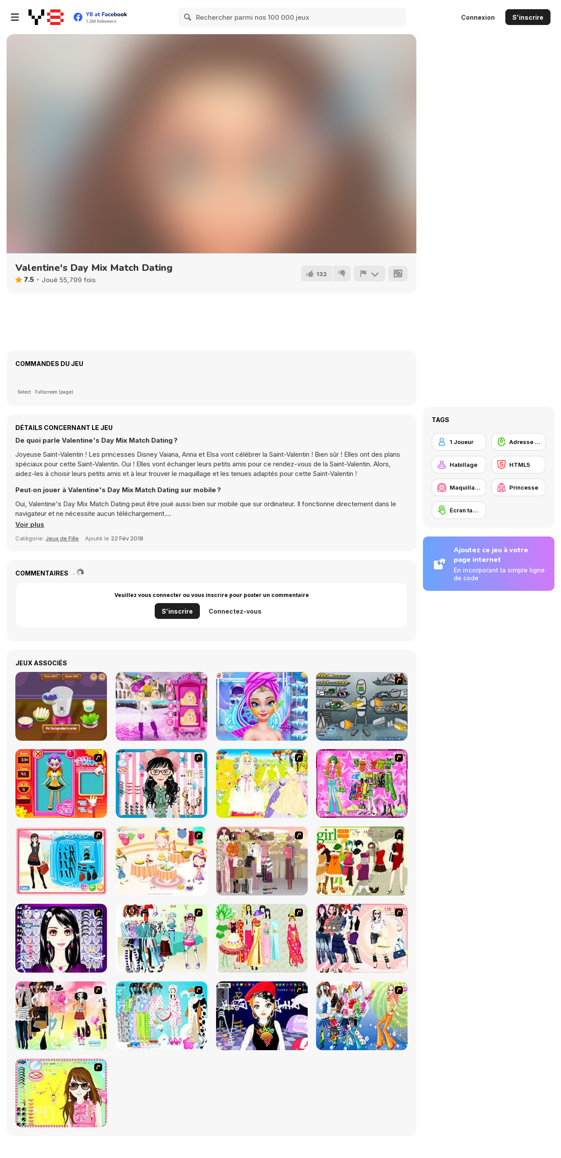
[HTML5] (518, 464)
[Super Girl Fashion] (362, 861)
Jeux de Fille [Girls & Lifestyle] (62, 538)
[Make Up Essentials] (61, 938)
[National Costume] (262, 938)
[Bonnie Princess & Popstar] (161, 706)
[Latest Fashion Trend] (362, 1015)
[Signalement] (369, 273)
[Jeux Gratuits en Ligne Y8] (46, 17)
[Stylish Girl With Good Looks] (262, 1015)
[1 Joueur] (459, 442)
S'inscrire (527, 17)
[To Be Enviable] (61, 1093)
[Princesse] (518, 487)
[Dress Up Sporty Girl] (362, 938)
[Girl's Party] (161, 861)
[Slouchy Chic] (61, 1015)
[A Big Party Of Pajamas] (161, 1015)
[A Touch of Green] (362, 783)
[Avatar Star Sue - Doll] (61, 783)
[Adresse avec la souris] (518, 442)
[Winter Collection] (161, 938)
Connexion (478, 17)
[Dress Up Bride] (262, 783)
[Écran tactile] (459, 510)
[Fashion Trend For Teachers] (262, 861)
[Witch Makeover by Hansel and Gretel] (61, 706)
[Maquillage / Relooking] (459, 487)
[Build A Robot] (362, 706)
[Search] (188, 17)
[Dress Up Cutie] (161, 783)
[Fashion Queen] (61, 861)
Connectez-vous (235, 611)
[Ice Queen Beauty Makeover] (262, 706)
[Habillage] (459, 464)
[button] (29, 524)
